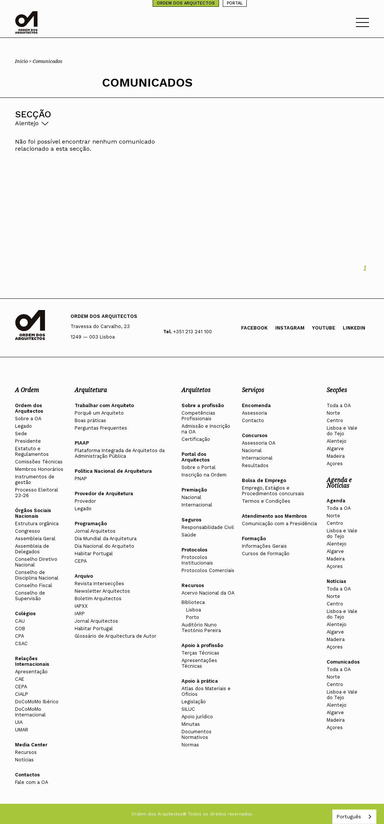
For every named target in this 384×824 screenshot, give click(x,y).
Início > (24, 61)
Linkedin (354, 328)
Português (348, 817)
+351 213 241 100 (192, 331)
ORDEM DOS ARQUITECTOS (186, 3)
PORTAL (235, 3)
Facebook (254, 328)
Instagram (289, 328)
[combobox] (354, 816)
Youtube (323, 328)
